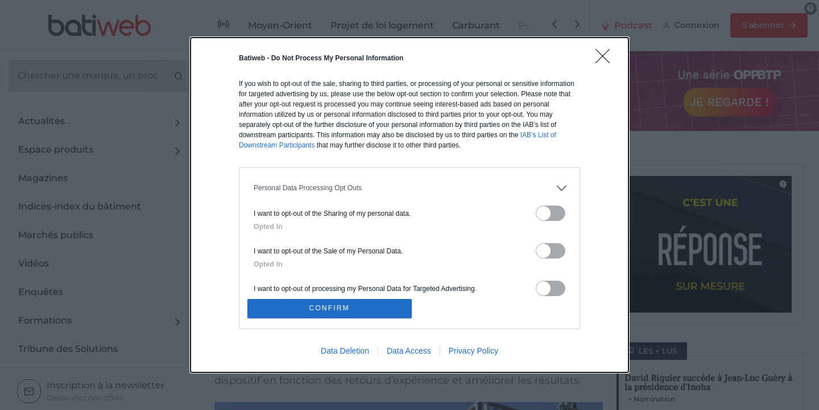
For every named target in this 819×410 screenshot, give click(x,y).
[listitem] (409, 186)
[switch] (550, 211)
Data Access (409, 352)
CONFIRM (331, 308)
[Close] (606, 58)
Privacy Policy (473, 352)
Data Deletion (345, 352)
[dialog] (409, 205)
